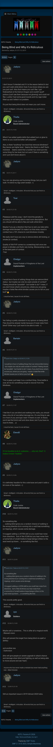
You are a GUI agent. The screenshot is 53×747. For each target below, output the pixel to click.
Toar (15, 198)
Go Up (3, 711)
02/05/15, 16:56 (11, 475)
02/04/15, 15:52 (11, 313)
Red (21, 35)
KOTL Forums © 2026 (26, 734)
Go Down (4, 57)
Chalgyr (17, 259)
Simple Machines (34, 744)
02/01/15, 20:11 (11, 173)
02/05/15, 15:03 (11, 444)
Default (18, 35)
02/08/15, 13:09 (12, 623)
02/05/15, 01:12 (11, 350)
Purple (32, 35)
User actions (46, 61)
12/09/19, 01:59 (12, 686)
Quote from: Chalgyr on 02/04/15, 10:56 (17, 358)
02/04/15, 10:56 (11, 272)
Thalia (16, 117)
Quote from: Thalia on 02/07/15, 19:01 (17, 568)
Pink (35, 35)
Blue (27, 35)
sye (15, 612)
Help (17, 737)
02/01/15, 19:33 (11, 130)
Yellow (29, 35)
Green (24, 35)
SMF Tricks (30, 741)
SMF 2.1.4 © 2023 (19, 744)
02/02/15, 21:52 (11, 209)
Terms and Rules (25, 737)
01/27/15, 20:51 (7, 78)
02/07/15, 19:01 (12, 514)
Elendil (16, 432)
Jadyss (16, 66)
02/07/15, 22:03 (12, 559)
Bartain (16, 338)
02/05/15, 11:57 (11, 405)
